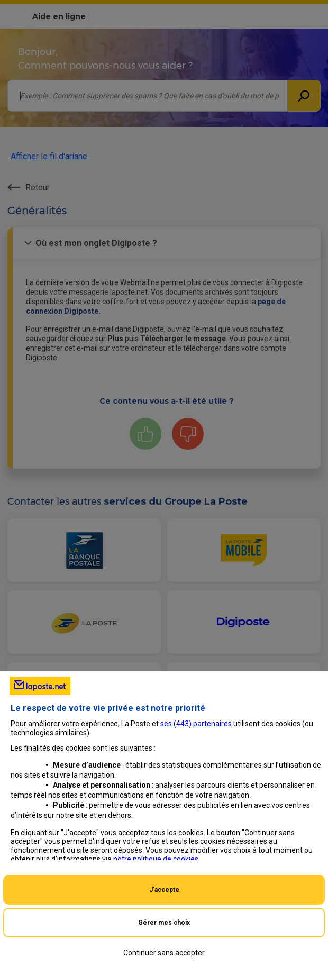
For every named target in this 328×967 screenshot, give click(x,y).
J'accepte (164, 889)
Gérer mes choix (164, 922)
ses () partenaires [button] (196, 723)
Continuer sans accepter (164, 952)
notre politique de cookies (155, 859)
